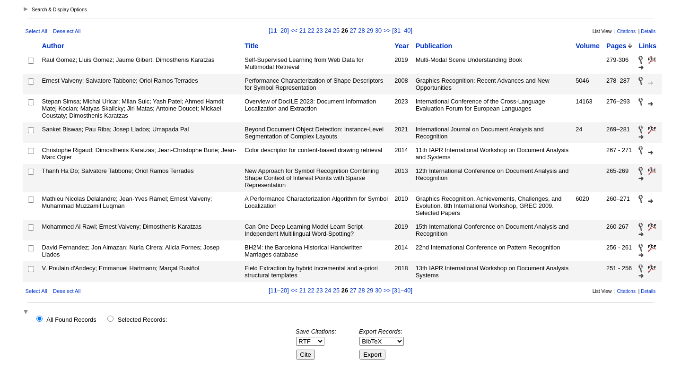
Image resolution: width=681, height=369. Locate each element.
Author (53, 46)
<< (293, 30)
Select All (36, 31)
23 (319, 30)
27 (353, 30)
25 (336, 30)
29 (370, 30)
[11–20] (279, 30)
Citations (626, 31)
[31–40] (402, 30)
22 (311, 30)
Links (647, 46)
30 (378, 30)
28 (361, 30)
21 (302, 30)
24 (327, 30)
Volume (588, 46)
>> (387, 30)
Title (251, 46)
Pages (616, 46)
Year (401, 46)
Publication (434, 46)
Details (648, 31)
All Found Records (71, 319)
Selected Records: (142, 319)
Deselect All (66, 31)
